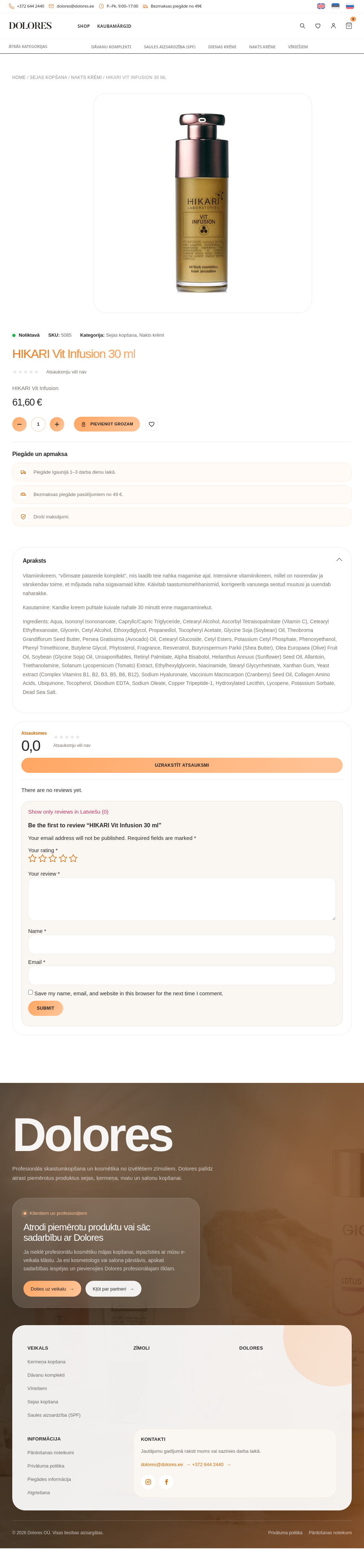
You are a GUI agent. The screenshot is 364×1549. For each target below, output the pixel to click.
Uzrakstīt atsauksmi (182, 766)
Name (37, 931)
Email (36, 962)
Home (19, 77)
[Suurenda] (57, 424)
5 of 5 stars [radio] (73, 858)
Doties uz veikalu (52, 1289)
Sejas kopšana (48, 77)
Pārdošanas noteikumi (50, 1453)
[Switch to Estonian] (335, 6)
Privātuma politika (46, 1466)
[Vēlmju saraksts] (318, 25)
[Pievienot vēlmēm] (161, 424)
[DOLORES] (30, 26)
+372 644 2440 (26, 6)
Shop (84, 26)
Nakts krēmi (262, 47)
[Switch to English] (321, 6)
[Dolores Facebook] (166, 1482)
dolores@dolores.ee (71, 6)
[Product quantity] (38, 424)
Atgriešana (38, 1493)
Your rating (43, 850)
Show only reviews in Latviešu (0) (68, 812)
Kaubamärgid (114, 26)
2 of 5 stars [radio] (42, 858)
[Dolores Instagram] (148, 1482)
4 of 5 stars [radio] (63, 858)
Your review (44, 874)
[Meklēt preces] (302, 25)
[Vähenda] (19, 424)
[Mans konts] (333, 25)
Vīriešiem (298, 47)
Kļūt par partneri (113, 1289)
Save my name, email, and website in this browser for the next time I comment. (128, 993)
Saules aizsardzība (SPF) (170, 47)
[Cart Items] (349, 25)
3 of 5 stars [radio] (52, 858)
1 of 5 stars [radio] (32, 858)
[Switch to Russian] (350, 6)
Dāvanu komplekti (111, 47)
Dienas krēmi (222, 47)
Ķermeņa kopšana (46, 1362)
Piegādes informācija (49, 1479)
